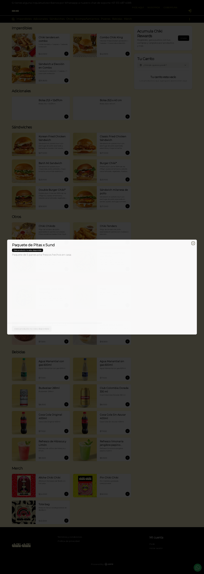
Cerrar (102, 308)
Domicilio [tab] (85, 273)
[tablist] (102, 273)
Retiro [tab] (119, 273)
